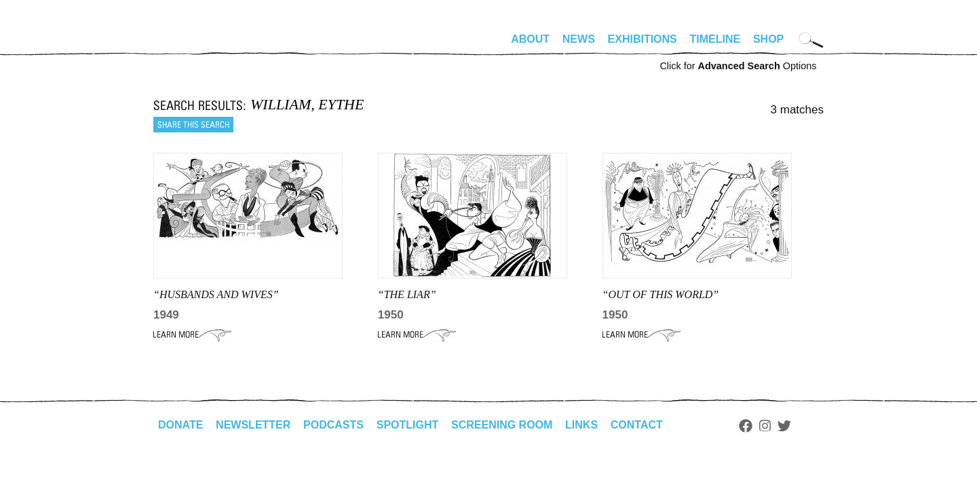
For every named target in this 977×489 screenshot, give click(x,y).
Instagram (765, 426)
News (578, 39)
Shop (768, 39)
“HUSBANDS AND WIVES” (216, 294)
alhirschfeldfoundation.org (194, 44)
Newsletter (253, 425)
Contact (637, 425)
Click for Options (737, 65)
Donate (180, 425)
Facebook (745, 426)
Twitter (784, 426)
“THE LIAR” (407, 294)
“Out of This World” (660, 294)
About (530, 39)
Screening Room (501, 425)
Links (581, 425)
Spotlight (408, 425)
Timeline (715, 39)
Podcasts (333, 425)
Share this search (193, 124)
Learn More (192, 335)
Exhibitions (642, 39)
